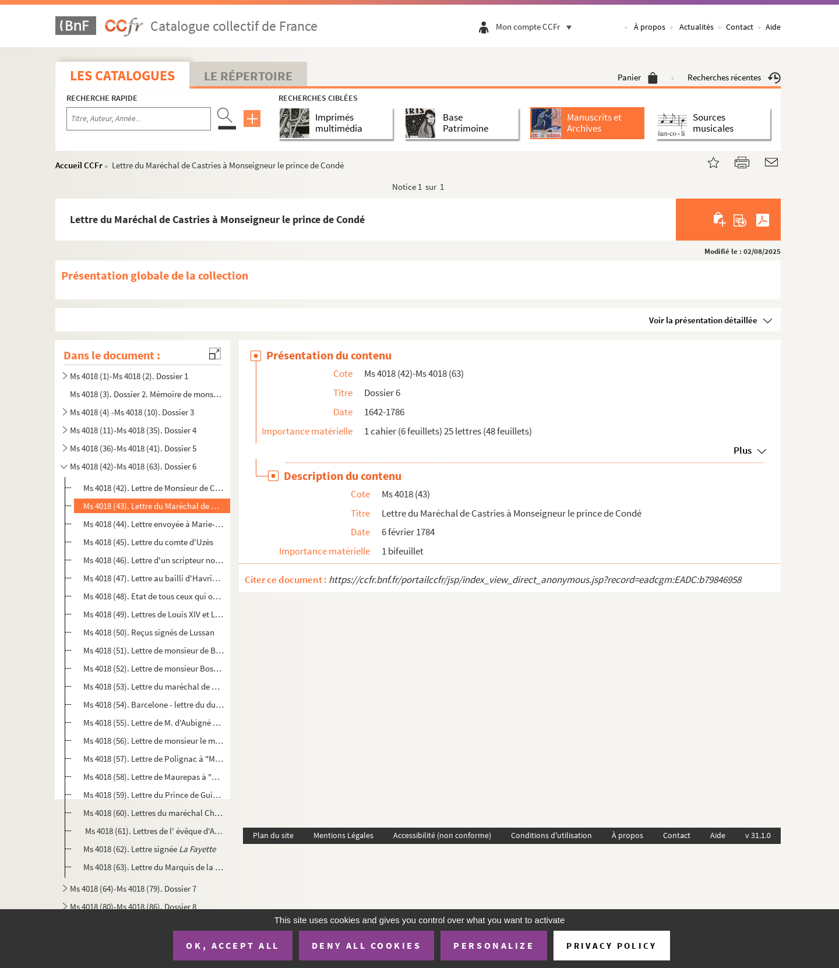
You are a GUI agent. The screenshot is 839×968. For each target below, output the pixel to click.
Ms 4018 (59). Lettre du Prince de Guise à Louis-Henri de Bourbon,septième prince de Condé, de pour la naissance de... (153, 794)
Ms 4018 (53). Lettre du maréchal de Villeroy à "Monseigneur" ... (153, 686)
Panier (638, 77)
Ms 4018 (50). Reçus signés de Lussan (149, 632)
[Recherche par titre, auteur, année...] (138, 118)
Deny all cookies (366, 945)
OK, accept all (232, 945)
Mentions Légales (343, 835)
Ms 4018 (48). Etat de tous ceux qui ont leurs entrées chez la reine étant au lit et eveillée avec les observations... (153, 596)
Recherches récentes (734, 77)
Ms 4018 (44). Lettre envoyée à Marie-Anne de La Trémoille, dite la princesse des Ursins (153, 523)
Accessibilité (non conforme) (442, 835)
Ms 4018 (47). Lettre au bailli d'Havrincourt (153, 578)
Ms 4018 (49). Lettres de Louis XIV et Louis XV (153, 614)
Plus (743, 450)
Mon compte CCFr (536, 26)
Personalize (493, 945)
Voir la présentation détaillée (703, 320)
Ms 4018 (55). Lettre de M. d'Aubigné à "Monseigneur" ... (153, 722)
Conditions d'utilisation (551, 835)
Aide (773, 27)
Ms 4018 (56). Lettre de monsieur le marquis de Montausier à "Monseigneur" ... (153, 740)
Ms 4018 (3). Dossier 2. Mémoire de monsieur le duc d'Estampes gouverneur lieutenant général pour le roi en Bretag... (146, 394)
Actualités (696, 27)
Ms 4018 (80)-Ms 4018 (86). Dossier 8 (133, 906)
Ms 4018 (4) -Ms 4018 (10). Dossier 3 (132, 412)
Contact (739, 27)
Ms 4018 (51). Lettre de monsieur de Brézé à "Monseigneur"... (153, 650)
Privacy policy (611, 945)
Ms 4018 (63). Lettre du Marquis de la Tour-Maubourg (153, 866)
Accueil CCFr (79, 165)
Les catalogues (122, 75)
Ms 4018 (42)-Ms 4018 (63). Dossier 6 (133, 466)
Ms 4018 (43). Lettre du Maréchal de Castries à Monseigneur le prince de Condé (153, 505)
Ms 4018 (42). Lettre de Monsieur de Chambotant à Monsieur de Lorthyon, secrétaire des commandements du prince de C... (153, 487)
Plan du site (273, 835)
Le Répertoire (248, 76)
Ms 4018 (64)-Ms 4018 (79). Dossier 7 (133, 888)
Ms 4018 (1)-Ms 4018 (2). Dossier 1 (129, 375)
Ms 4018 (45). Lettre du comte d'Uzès (148, 541)
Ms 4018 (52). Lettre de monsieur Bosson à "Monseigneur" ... (153, 668)
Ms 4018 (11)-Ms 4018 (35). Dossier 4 (133, 430)
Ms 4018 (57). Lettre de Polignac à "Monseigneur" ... (153, 758)
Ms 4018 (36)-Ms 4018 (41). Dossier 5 (133, 448)
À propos (649, 27)
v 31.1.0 (758, 835)
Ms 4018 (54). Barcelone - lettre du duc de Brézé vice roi (153, 704)
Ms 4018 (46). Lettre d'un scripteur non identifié (153, 560)
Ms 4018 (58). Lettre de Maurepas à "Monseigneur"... (153, 776)
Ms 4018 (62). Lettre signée (149, 848)
